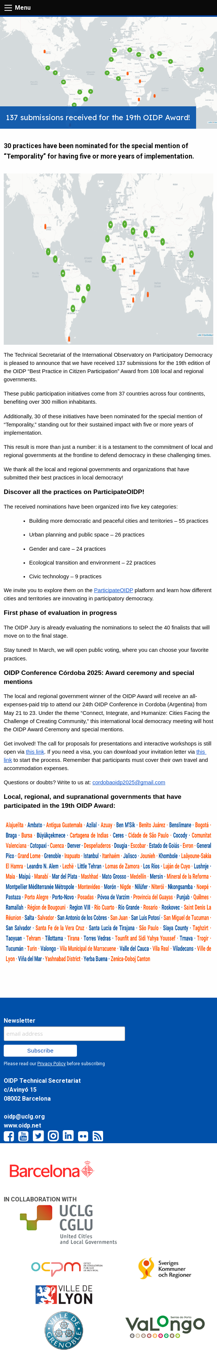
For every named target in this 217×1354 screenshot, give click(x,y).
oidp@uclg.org (24, 1116)
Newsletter (19, 1020)
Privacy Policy (51, 1063)
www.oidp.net (22, 1125)
